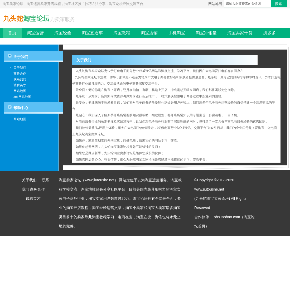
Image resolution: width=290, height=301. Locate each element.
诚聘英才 (19, 85)
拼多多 (269, 33)
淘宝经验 (62, 33)
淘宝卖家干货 (240, 33)
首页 (12, 33)
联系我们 (19, 79)
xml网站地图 (22, 97)
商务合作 (19, 73)
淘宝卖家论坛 (70, 180)
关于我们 (19, 68)
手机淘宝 (176, 33)
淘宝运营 (35, 33)
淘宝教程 (121, 33)
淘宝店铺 (149, 33)
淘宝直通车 (92, 33)
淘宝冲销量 (206, 33)
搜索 (278, 4)
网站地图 (215, 4)
